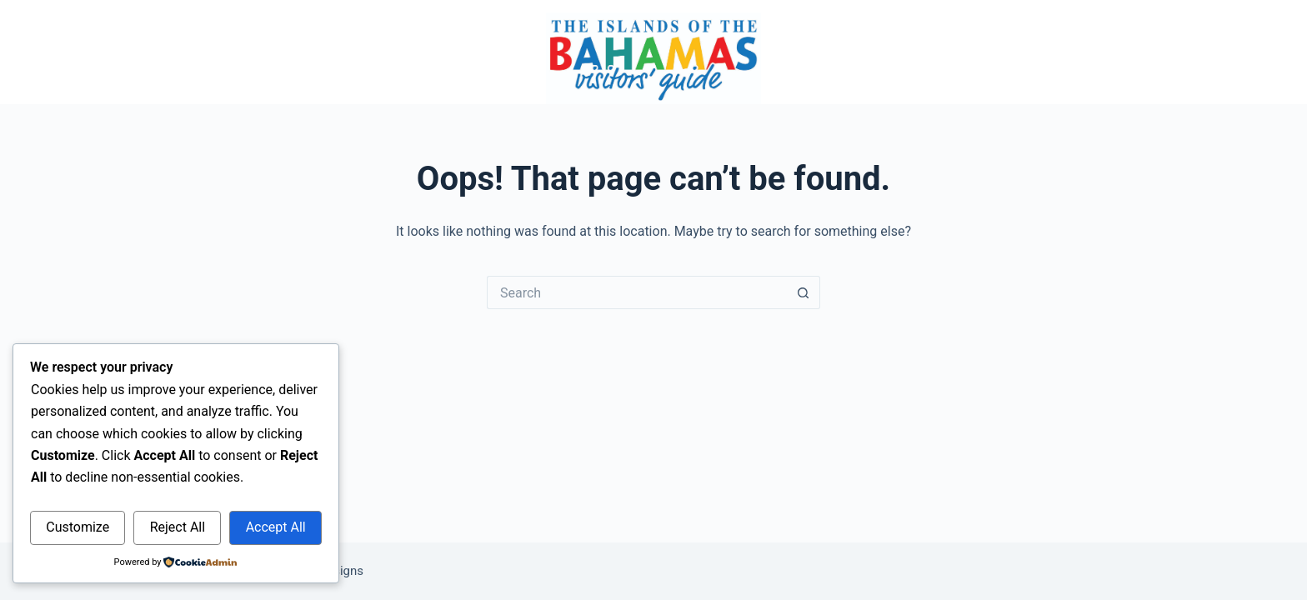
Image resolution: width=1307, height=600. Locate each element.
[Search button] (803, 292)
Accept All (276, 527)
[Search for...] (637, 292)
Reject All (177, 527)
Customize (77, 527)
